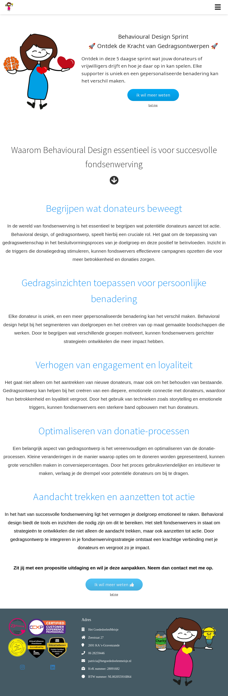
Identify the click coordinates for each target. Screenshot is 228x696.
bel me (153, 105)
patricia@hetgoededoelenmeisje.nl (109, 661)
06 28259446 (96, 653)
